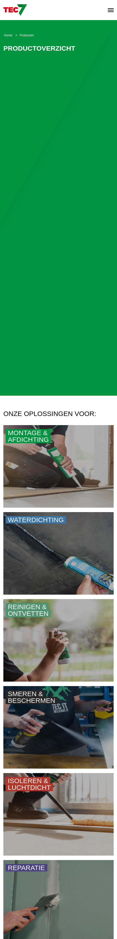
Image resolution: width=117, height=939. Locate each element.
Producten (26, 35)
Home (8, 35)
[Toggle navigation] (111, 10)
